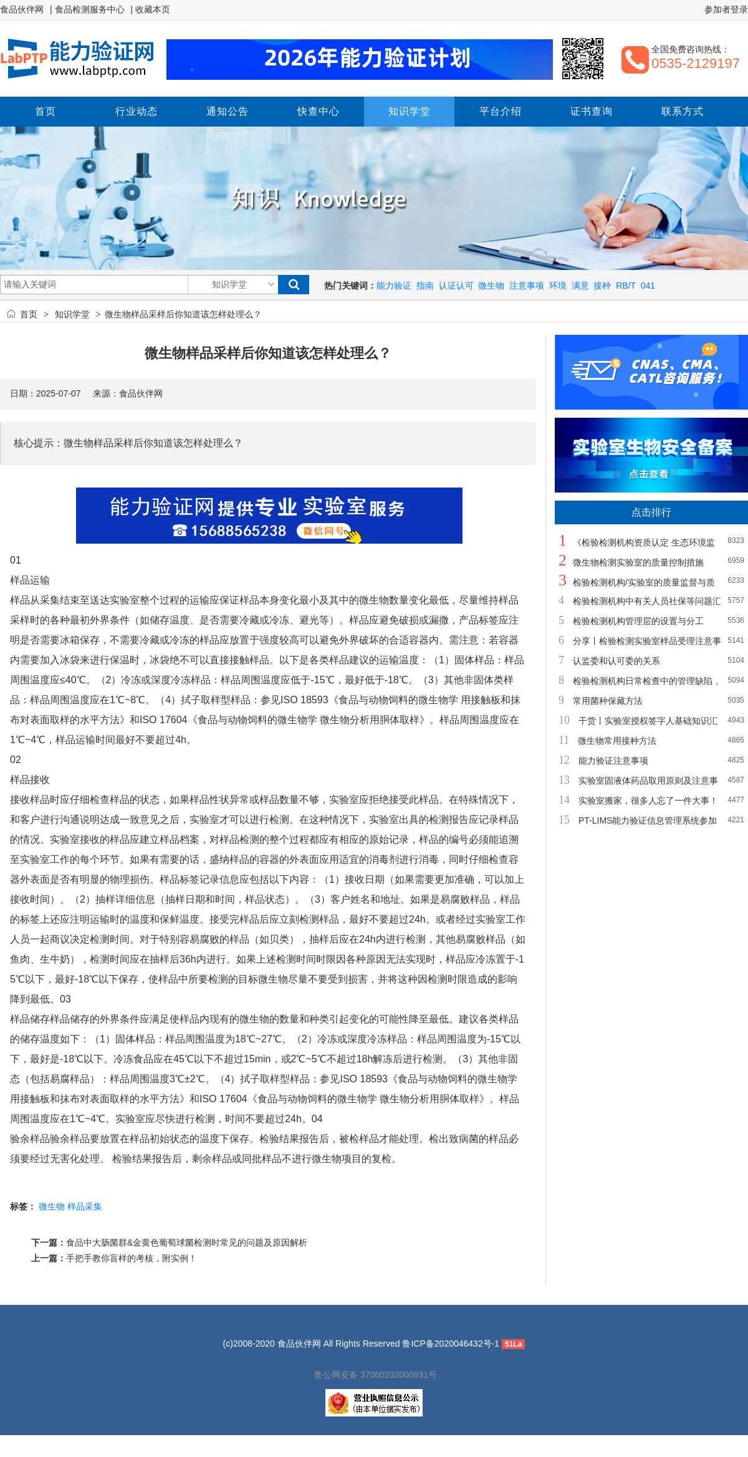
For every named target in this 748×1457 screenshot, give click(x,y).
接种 (602, 286)
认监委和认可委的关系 (616, 661)
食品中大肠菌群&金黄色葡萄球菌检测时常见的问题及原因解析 (186, 1243)
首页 (28, 314)
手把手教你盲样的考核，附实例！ (131, 1258)
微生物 (491, 286)
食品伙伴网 (22, 9)
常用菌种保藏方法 (608, 701)
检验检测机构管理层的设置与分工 (638, 621)
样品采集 (84, 1206)
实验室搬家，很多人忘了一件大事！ (648, 800)
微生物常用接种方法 (617, 741)
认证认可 (456, 286)
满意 (580, 286)
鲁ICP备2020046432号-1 (450, 1344)
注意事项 (526, 286)
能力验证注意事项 (613, 761)
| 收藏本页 (151, 9)
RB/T (626, 286)
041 (648, 286)
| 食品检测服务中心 (87, 9)
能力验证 (393, 286)
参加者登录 (726, 9)
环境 (558, 286)
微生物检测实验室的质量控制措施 (638, 562)
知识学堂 (72, 314)
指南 (425, 286)
